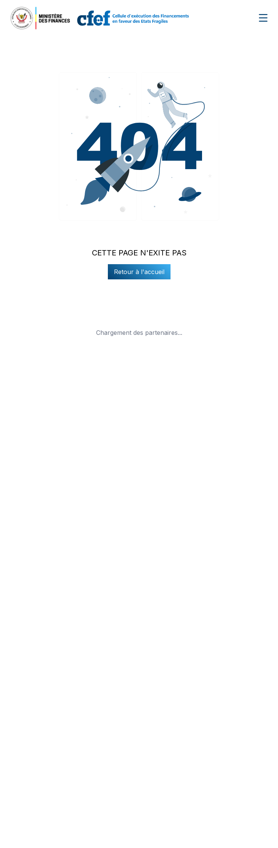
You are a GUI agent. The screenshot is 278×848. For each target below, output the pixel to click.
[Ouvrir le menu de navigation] (263, 18)
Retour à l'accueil (139, 272)
